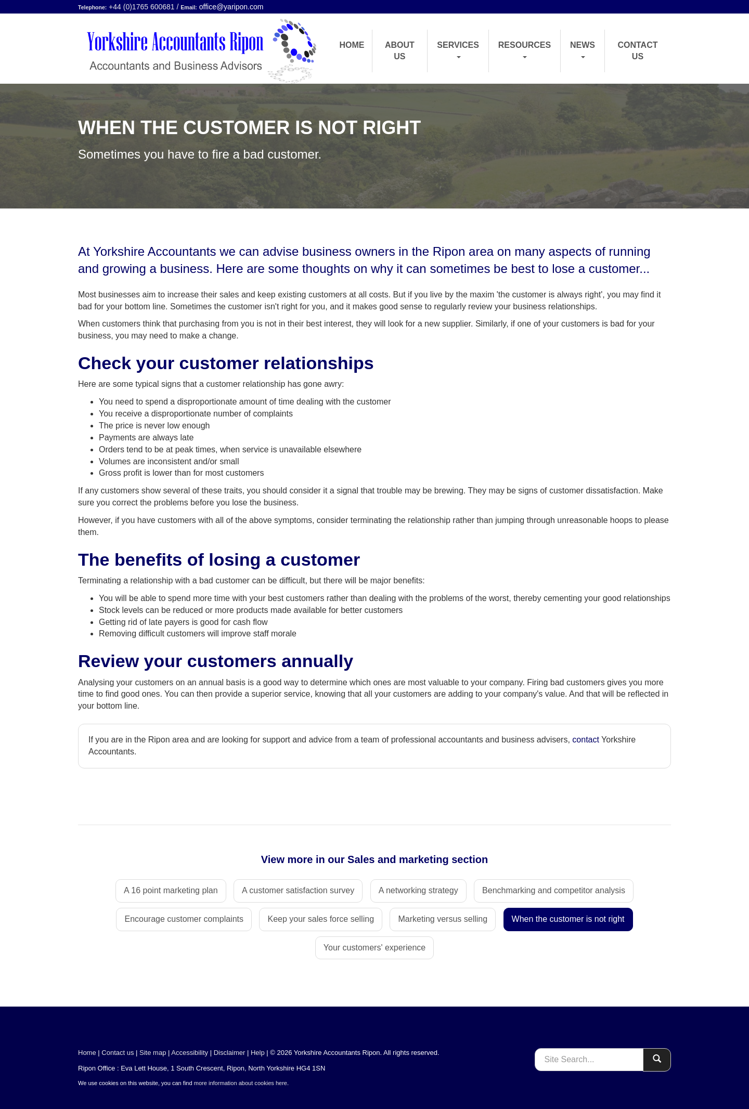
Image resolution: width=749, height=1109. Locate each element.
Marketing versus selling (442, 919)
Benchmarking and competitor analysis (553, 890)
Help (258, 1052)
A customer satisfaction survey (298, 890)
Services (458, 49)
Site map (152, 1052)
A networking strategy (418, 890)
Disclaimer (230, 1052)
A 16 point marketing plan (171, 890)
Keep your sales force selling (320, 919)
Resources (524, 49)
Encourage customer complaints (183, 919)
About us (400, 51)
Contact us (637, 51)
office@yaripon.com (231, 7)
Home (352, 45)
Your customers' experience (374, 947)
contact (585, 739)
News (582, 49)
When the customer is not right (568, 919)
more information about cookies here (240, 1083)
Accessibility (189, 1052)
